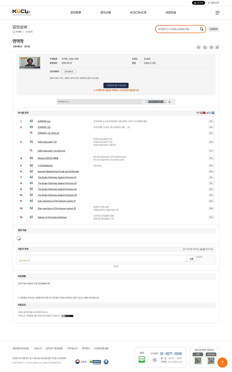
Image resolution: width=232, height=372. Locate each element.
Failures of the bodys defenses (52, 217)
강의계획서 (68, 71)
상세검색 (213, 29)
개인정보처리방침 (20, 348)
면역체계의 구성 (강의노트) (48, 133)
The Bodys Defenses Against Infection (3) (57, 189)
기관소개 (37, 348)
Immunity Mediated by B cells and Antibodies (58, 171)
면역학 (18, 41)
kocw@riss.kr (175, 361)
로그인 (198, 2)
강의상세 (28, 32)
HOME (19, 32)
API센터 (86, 348)
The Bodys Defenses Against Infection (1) (57, 177)
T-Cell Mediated (45, 165)
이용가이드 (214, 2)
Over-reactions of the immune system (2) (57, 208)
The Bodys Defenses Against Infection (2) (57, 183)
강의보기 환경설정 (54, 348)
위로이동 (223, 363)
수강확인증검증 (101, 348)
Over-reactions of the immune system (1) (57, 201)
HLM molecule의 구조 (47, 142)
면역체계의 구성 (44, 127)
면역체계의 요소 (44, 121)
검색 (201, 29)
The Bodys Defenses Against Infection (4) (57, 195)
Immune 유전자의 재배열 (48, 158)
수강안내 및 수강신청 (116, 85)
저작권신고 (72, 348)
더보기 (116, 266)
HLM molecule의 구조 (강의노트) (51, 151)
